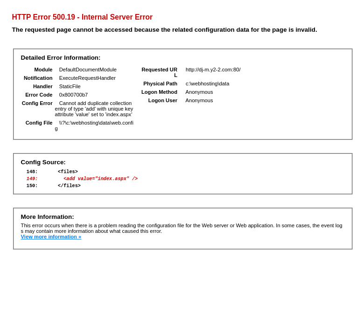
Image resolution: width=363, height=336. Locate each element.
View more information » (51, 241)
